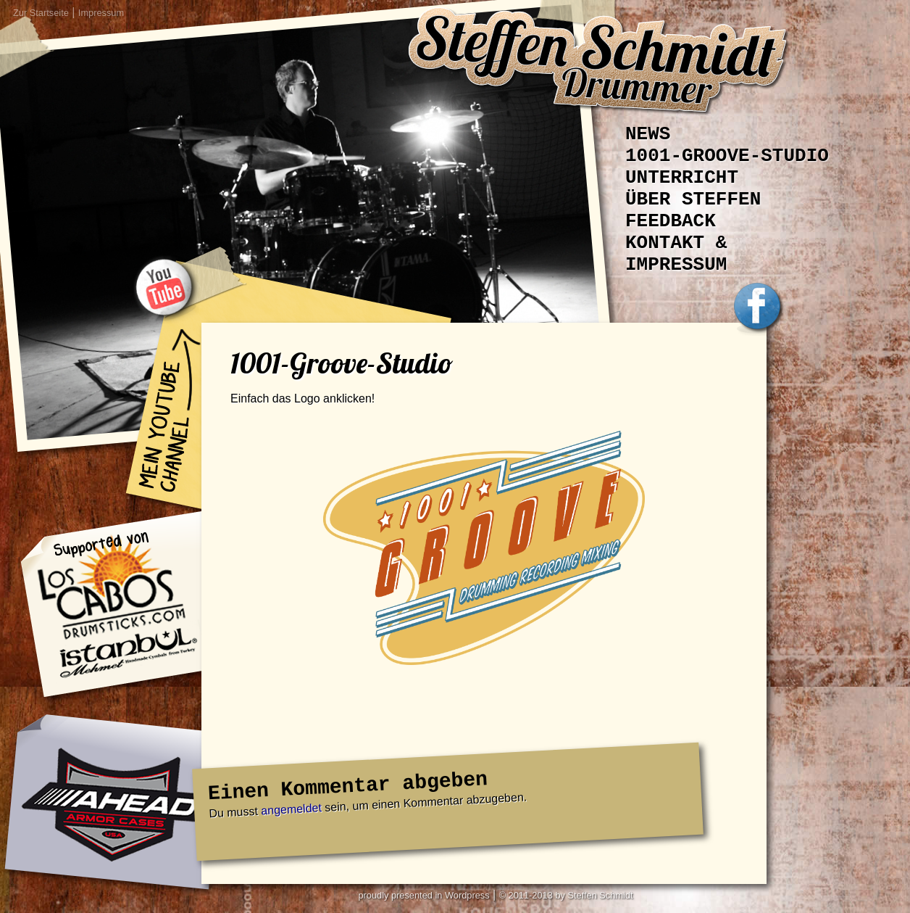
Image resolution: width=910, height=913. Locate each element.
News (647, 134)
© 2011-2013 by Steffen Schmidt (566, 895)
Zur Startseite (41, 12)
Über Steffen (693, 199)
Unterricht (681, 178)
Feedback (670, 221)
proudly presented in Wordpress (423, 895)
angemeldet (291, 809)
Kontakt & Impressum (676, 254)
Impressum (101, 12)
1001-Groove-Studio (727, 156)
